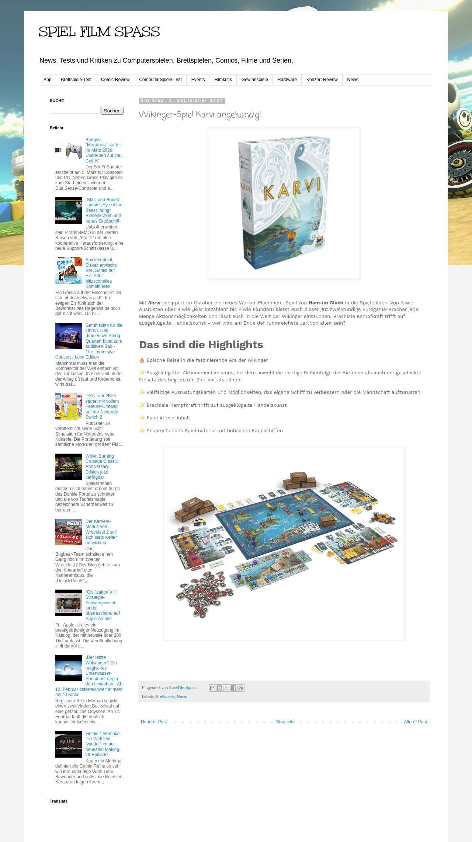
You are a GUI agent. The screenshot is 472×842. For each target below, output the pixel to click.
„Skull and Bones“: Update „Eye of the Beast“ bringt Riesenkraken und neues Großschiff (104, 210)
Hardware (287, 79)
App (47, 79)
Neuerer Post (154, 721)
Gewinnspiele (255, 79)
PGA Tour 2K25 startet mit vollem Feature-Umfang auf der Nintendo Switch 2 (102, 406)
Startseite (285, 721)
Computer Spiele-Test (160, 79)
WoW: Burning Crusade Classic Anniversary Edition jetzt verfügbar (102, 467)
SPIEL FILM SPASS (99, 32)
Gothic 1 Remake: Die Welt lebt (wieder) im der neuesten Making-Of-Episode (103, 744)
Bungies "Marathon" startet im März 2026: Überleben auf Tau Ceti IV (104, 150)
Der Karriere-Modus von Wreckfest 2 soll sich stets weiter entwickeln (101, 532)
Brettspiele (165, 696)
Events (198, 79)
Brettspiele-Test (76, 79)
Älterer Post (415, 721)
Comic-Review (115, 79)
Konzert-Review (322, 79)
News (352, 79)
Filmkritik (223, 79)
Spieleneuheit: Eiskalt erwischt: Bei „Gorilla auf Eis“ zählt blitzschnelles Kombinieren (101, 273)
